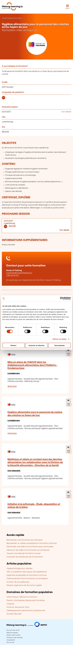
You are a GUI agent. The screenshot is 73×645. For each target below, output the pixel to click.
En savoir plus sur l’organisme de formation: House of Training (33, 280)
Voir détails (66, 112)
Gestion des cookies (13, 635)
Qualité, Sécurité (14, 614)
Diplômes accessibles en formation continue (27, 575)
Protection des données (15, 637)
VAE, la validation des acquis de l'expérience (27, 572)
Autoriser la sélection (36, 345)
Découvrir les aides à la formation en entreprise (28, 550)
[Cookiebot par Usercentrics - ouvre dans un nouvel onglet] (61, 298)
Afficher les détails (59, 339)
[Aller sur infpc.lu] (27, 626)
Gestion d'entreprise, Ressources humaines (26, 600)
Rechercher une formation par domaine (24, 540)
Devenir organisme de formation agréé (24, 585)
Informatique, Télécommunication (22, 597)
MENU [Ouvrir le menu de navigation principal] (67, 8)
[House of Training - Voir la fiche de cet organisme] (36, 44)
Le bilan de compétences (18, 582)
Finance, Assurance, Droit (18, 607)
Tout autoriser (59, 345)
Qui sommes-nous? (13, 630)
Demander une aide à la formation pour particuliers (30, 547)
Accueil (4, 18)
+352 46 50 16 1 (12, 275)
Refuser (13, 345)
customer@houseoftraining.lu (19, 273)
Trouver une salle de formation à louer (24, 553)
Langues (10, 604)
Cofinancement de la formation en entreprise (27, 579)
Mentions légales (12, 632)
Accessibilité (11, 640)
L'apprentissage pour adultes (19, 568)
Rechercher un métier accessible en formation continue (32, 543)
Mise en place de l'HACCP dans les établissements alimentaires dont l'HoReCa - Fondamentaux (32, 365)
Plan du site (10, 642)
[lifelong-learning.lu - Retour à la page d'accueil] (12, 7)
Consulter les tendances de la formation (25, 557)
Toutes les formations (14, 18)
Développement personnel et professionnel (26, 611)
